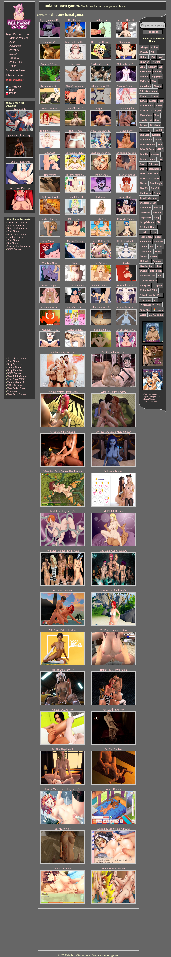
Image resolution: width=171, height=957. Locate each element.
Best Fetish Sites (16, 388)
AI (160, 66)
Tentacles (158, 241)
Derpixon (155, 125)
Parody (144, 52)
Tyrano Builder (148, 280)
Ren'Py (144, 188)
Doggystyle (156, 76)
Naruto (158, 86)
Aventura (14, 49)
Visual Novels (147, 295)
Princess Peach (148, 202)
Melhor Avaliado (18, 37)
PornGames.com (149, 173)
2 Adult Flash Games (18, 246)
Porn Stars (146, 178)
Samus (143, 256)
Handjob (156, 110)
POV (157, 178)
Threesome (146, 251)
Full (160, 144)
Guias (12, 65)
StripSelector (147, 222)
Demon (144, 76)
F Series (144, 110)
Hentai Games (149, 399)
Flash (154, 81)
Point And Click (148, 290)
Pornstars (12, 391)
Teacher (144, 232)
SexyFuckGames (149, 198)
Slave (157, 120)
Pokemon (153, 164)
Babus (143, 57)
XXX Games (14, 249)
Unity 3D (145, 285)
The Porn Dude (15, 237)
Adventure (15, 45)
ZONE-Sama (156, 314)
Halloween (146, 193)
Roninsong (155, 168)
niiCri (143, 100)
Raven (143, 183)
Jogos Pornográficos (151, 396)
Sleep (158, 266)
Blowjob (144, 61)
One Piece (145, 241)
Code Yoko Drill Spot (20, 188)
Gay (160, 159)
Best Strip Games (16, 394)
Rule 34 (155, 188)
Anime (154, 47)
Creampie (145, 71)
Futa (156, 115)
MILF (160, 149)
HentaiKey (146, 115)
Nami (158, 236)
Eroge (160, 57)
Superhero (145, 217)
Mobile (144, 154)
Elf (153, 275)
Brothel (156, 61)
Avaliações (15, 61)
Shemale (157, 212)
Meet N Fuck (147, 149)
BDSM (13, 53)
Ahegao (144, 47)
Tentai (143, 246)
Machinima (146, 139)
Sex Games (13, 243)
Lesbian (156, 134)
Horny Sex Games (17, 222)
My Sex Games (15, 225)
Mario (158, 251)
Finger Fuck (146, 105)
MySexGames (147, 159)
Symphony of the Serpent (20, 135)
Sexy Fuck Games (17, 228)
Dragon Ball (146, 266)
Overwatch (146, 130)
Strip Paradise (14, 370)
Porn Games (13, 231)
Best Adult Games (17, 376)
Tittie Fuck (156, 270)
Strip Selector (14, 364)
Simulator (145, 207)
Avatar (153, 256)
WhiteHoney (147, 304)
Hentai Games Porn (17, 382)
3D (158, 222)
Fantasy (144, 96)
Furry (159, 105)
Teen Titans (146, 236)
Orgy (143, 164)
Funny (154, 96)
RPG (152, 57)
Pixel (160, 295)
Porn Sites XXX (16, 379)
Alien (153, 52)
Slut (160, 275)
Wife (158, 304)
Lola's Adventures (20, 161)
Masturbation (147, 144)
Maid (158, 139)
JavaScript (146, 120)
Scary (157, 193)
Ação (12, 41)
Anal (142, 66)
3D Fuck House (148, 227)
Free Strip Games (16, 358)
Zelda (143, 314)
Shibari (158, 207)
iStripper (157, 285)
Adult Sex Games (16, 234)
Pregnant (157, 261)
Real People (156, 183)
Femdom (145, 275)
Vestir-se (14, 57)
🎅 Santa (158, 309)
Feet (160, 100)
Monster (154, 154)
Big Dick (144, 134)
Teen (153, 232)
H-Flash (144, 81)
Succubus (145, 212)
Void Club (145, 300)
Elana (160, 246)
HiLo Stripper (14, 385)
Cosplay (152, 66)
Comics (157, 71)
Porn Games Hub (150, 401)
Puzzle (143, 270)
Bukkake (145, 261)
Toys (152, 246)
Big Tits (159, 130)
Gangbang (145, 86)
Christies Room (148, 91)
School (143, 125)
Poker (143, 168)
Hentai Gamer (14, 367)
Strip (157, 217)
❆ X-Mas (145, 309)
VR (155, 300)
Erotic (152, 100)
